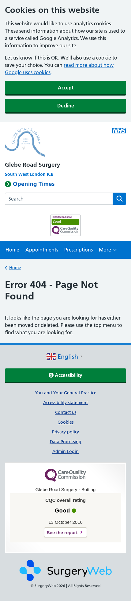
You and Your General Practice (65, 393)
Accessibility (65, 375)
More (108, 252)
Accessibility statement (65, 402)
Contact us (65, 412)
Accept (65, 88)
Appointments (41, 250)
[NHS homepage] (65, 143)
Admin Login (65, 451)
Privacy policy (65, 432)
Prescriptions (78, 250)
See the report (62, 532)
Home (12, 250)
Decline (65, 106)
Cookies (65, 422)
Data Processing (65, 441)
